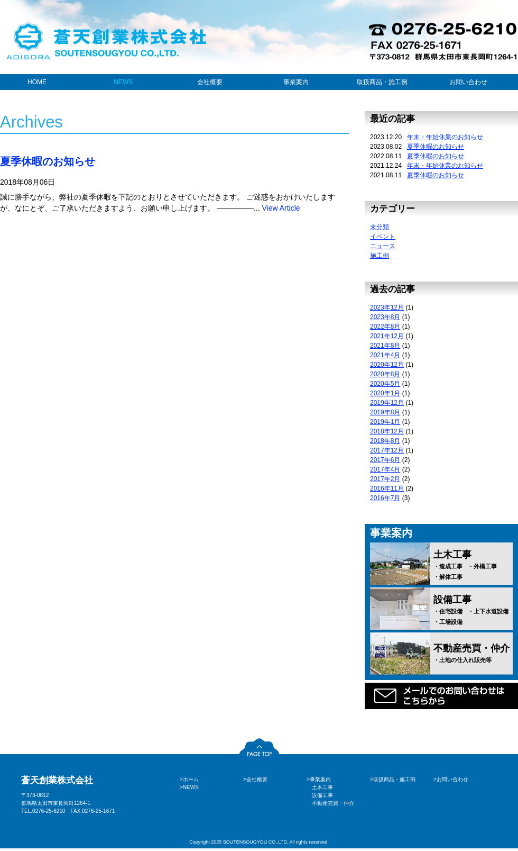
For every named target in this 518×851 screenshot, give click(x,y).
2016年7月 (385, 498)
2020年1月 (385, 393)
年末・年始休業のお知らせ (445, 137)
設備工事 (473, 610)
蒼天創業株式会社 (57, 780)
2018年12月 (387, 431)
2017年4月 (385, 469)
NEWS (123, 82)
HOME (37, 82)
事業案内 (296, 82)
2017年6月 (385, 460)
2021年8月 (385, 345)
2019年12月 (387, 402)
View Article (281, 208)
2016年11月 (387, 488)
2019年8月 (385, 412)
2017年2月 (385, 479)
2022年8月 (385, 326)
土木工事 (473, 565)
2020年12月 (387, 364)
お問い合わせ (468, 82)
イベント (382, 236)
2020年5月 (385, 383)
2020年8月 (385, 374)
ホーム (191, 779)
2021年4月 (385, 355)
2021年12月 (387, 336)
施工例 (379, 255)
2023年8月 (385, 317)
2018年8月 (385, 441)
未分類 (379, 227)
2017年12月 (387, 450)
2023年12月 (387, 307)
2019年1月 (385, 421)
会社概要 (210, 82)
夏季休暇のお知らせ (47, 161)
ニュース (382, 246)
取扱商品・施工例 (382, 82)
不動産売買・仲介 (473, 653)
